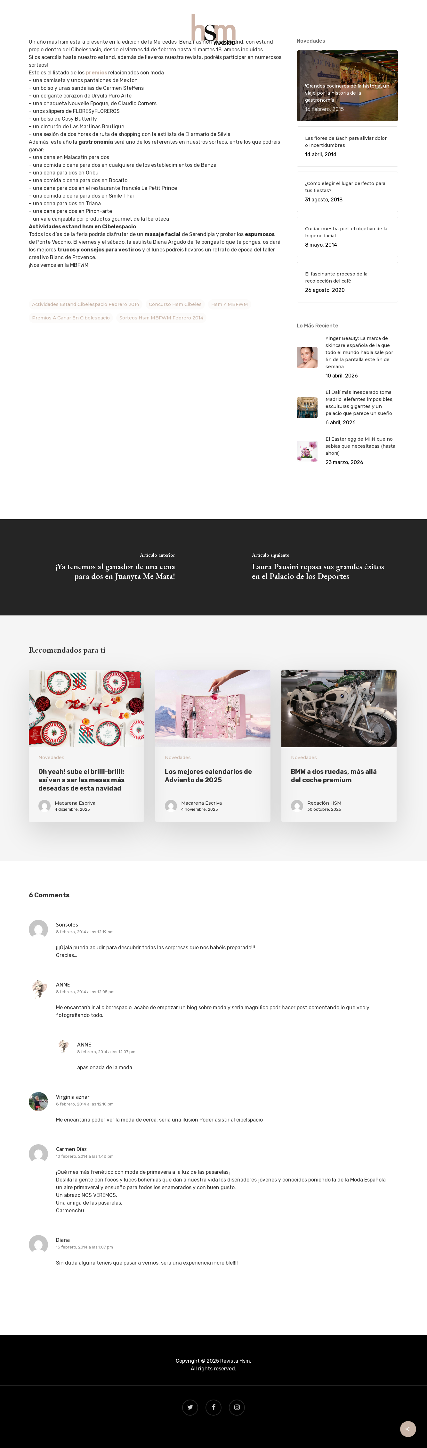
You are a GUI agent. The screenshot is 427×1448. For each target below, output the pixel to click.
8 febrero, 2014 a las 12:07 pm (106, 1051)
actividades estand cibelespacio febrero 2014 (85, 304)
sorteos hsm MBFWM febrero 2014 (161, 318)
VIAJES (213, 61)
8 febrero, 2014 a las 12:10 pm (85, 1104)
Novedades (51, 757)
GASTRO (185, 61)
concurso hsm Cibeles (175, 304)
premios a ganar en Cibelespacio (71, 318)
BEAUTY (242, 61)
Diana (63, 1239)
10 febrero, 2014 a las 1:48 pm (85, 1156)
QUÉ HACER (151, 61)
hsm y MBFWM (229, 304)
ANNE (63, 984)
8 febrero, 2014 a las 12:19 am (85, 931)
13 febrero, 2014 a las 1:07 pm (84, 1247)
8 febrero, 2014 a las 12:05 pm (85, 991)
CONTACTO (276, 61)
